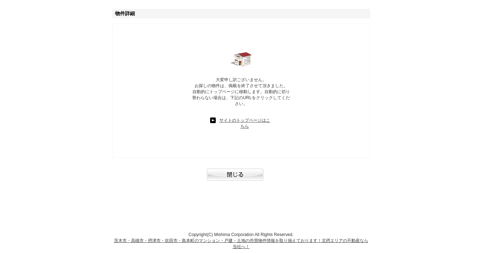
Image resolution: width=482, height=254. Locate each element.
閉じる (241, 178)
